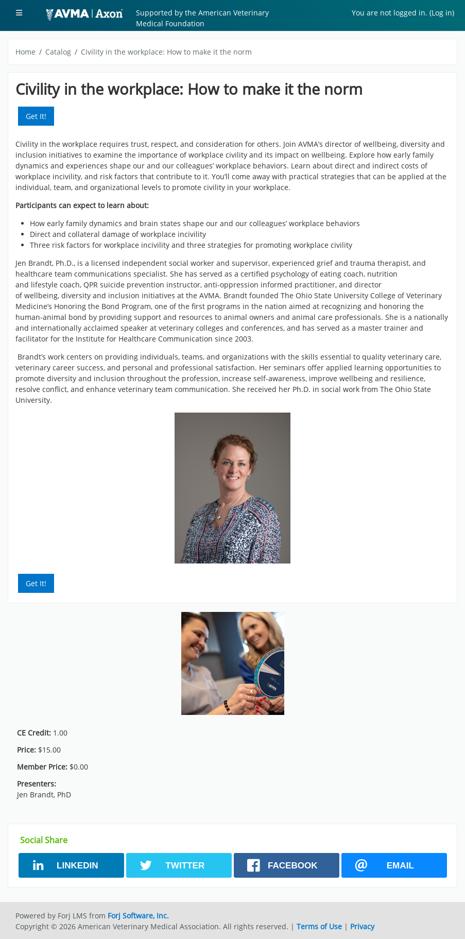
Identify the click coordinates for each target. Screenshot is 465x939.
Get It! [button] (36, 116)
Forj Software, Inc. (138, 915)
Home (25, 52)
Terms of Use (319, 926)
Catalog (58, 52)
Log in (442, 13)
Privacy (362, 926)
